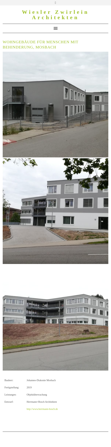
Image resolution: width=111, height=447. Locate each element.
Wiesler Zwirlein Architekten (55, 14)
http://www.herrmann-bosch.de (42, 409)
